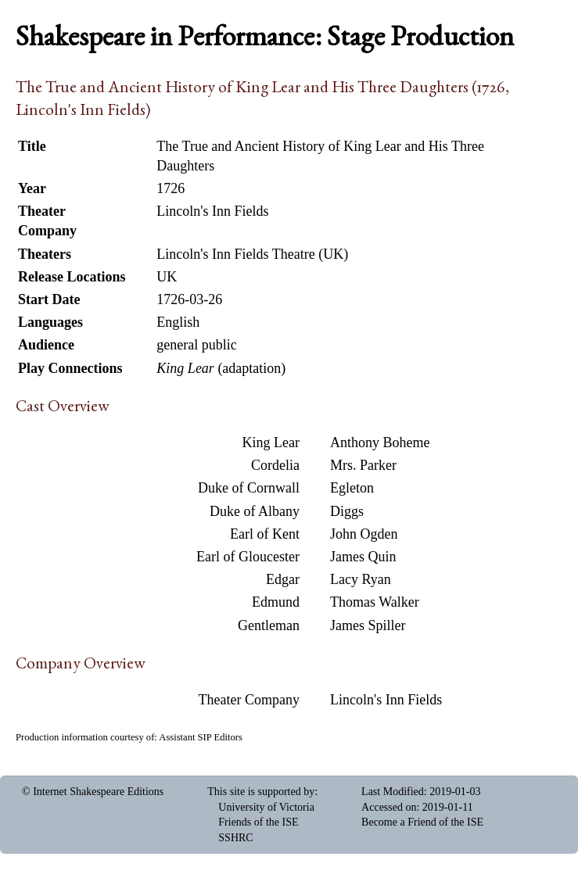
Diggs (347, 511)
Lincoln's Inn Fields (386, 700)
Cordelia (275, 465)
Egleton (352, 488)
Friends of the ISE (258, 822)
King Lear (271, 442)
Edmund (276, 602)
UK (166, 277)
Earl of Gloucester (248, 556)
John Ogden (364, 534)
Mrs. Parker (363, 465)
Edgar (283, 579)
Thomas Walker (374, 602)
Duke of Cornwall (249, 488)
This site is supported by (260, 791)
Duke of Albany (255, 511)
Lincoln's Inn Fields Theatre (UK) (252, 254)
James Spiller (368, 625)
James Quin (363, 556)
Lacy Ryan (360, 579)
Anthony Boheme (380, 442)
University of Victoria (266, 807)
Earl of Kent (265, 534)
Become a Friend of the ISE (422, 822)
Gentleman (269, 625)
